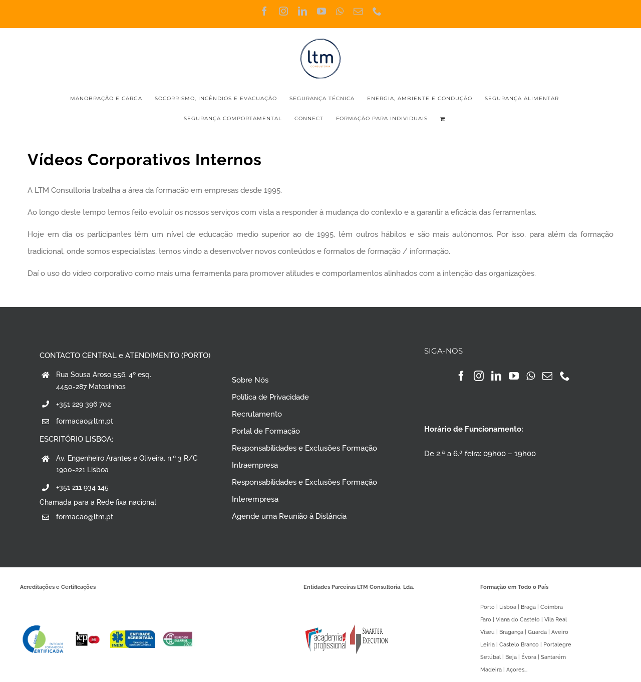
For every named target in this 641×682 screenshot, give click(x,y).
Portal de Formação (266, 431)
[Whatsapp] (530, 376)
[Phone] (565, 376)
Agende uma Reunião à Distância (289, 516)
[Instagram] (479, 376)
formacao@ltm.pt (84, 421)
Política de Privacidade (270, 397)
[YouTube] (514, 376)
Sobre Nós (250, 380)
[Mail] (547, 376)
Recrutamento (257, 414)
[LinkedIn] (496, 376)
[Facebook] (461, 376)
